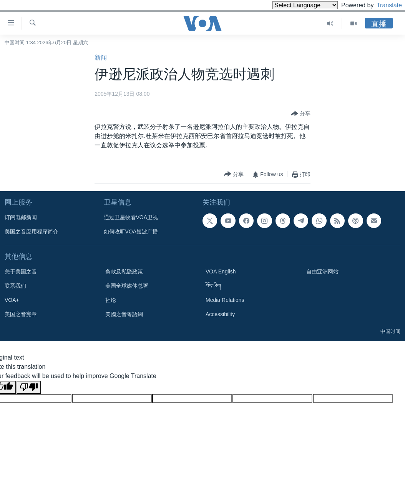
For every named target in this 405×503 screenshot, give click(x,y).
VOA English (221, 271)
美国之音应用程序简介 (31, 231)
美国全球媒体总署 (126, 286)
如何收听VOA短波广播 (131, 231)
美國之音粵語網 (124, 314)
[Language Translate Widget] (292, 5)
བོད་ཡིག (213, 286)
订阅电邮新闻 (21, 217)
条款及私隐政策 (124, 271)
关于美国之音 (21, 271)
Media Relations (225, 300)
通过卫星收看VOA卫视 (131, 217)
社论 (110, 300)
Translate (382, 5)
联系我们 (15, 286)
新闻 (101, 57)
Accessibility (220, 314)
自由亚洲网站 (322, 271)
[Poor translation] (29, 387)
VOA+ (12, 300)
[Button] (300, 113)
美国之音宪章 (21, 314)
